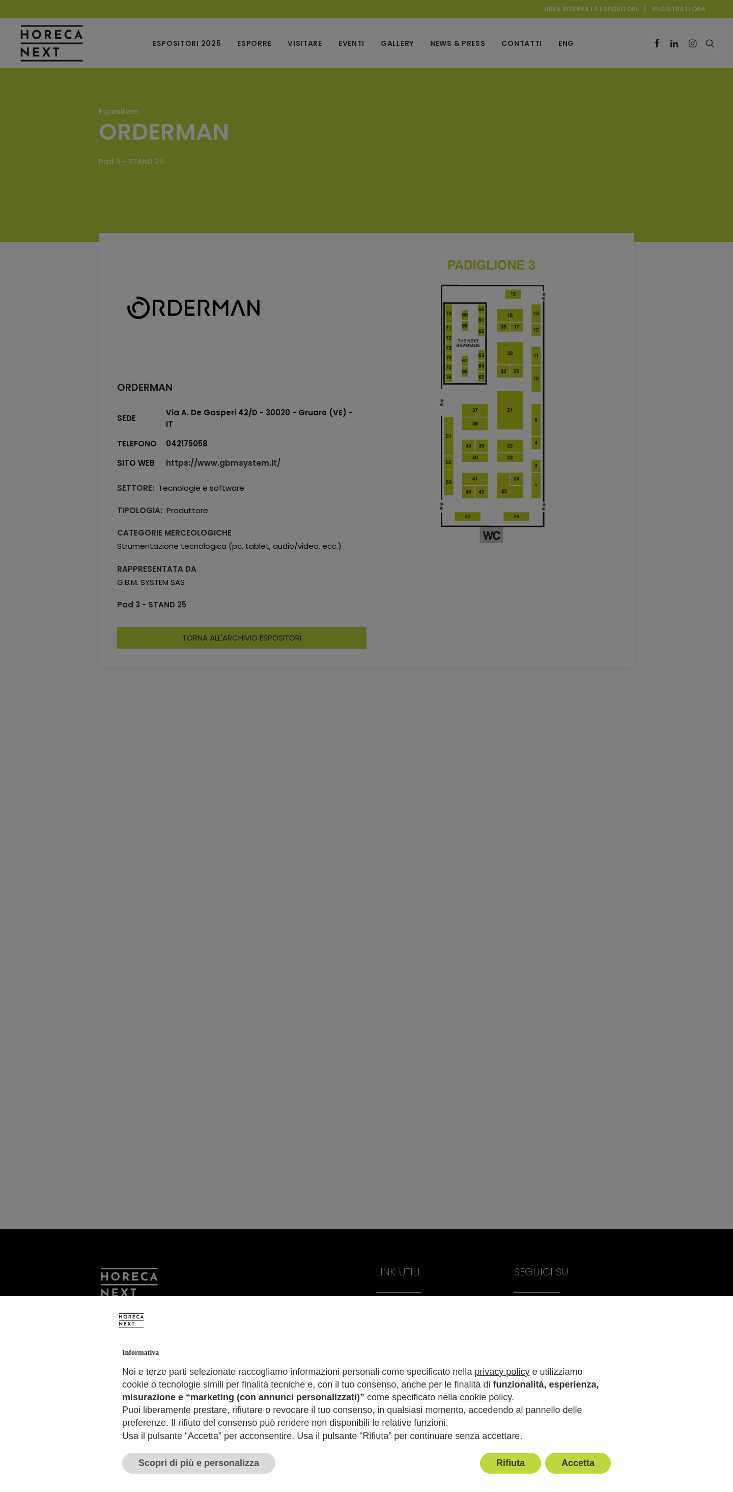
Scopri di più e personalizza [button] (198, 1463)
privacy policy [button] (501, 1372)
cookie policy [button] (486, 1397)
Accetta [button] (578, 1463)
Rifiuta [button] (510, 1463)
